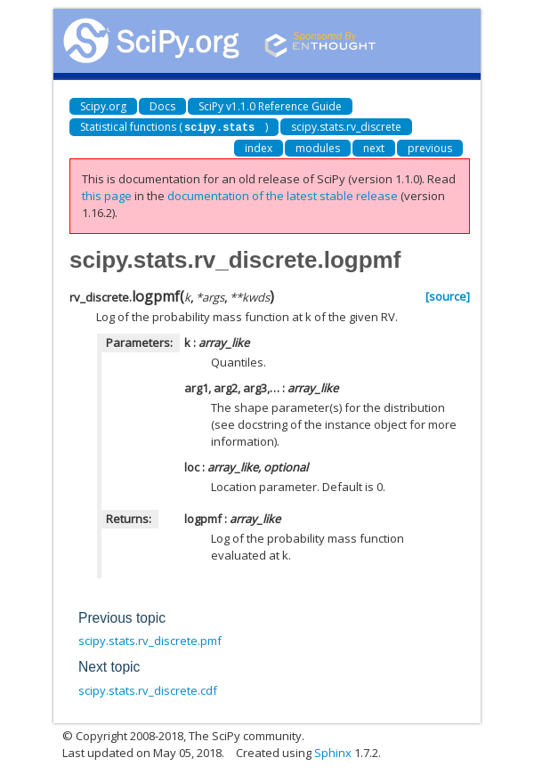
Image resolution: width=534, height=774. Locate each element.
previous (430, 147)
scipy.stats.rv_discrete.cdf (147, 689)
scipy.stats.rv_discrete (346, 126)
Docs (162, 106)
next (373, 147)
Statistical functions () (174, 126)
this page (107, 195)
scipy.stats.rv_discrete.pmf (150, 640)
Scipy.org (103, 106)
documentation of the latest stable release (282, 195)
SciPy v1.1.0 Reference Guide (270, 106)
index (258, 147)
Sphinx (333, 752)
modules (317, 147)
